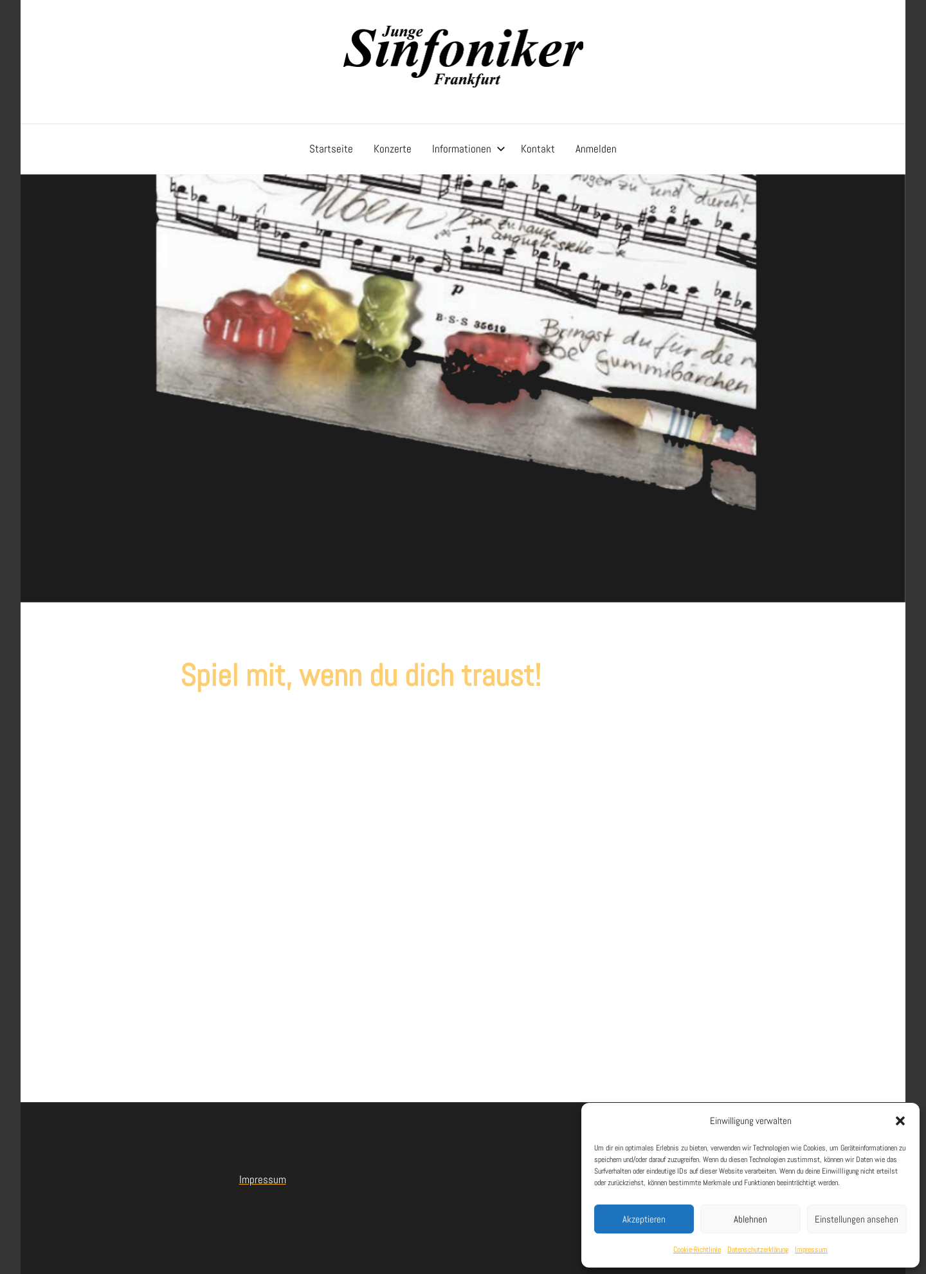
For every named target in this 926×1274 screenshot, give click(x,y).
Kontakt (538, 149)
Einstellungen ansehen (856, 1219)
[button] (900, 1120)
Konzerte (393, 149)
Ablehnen (750, 1219)
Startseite (331, 149)
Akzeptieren (644, 1219)
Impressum (811, 1249)
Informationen (468, 149)
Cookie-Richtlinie (697, 1249)
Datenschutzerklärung (757, 1249)
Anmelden (596, 149)
